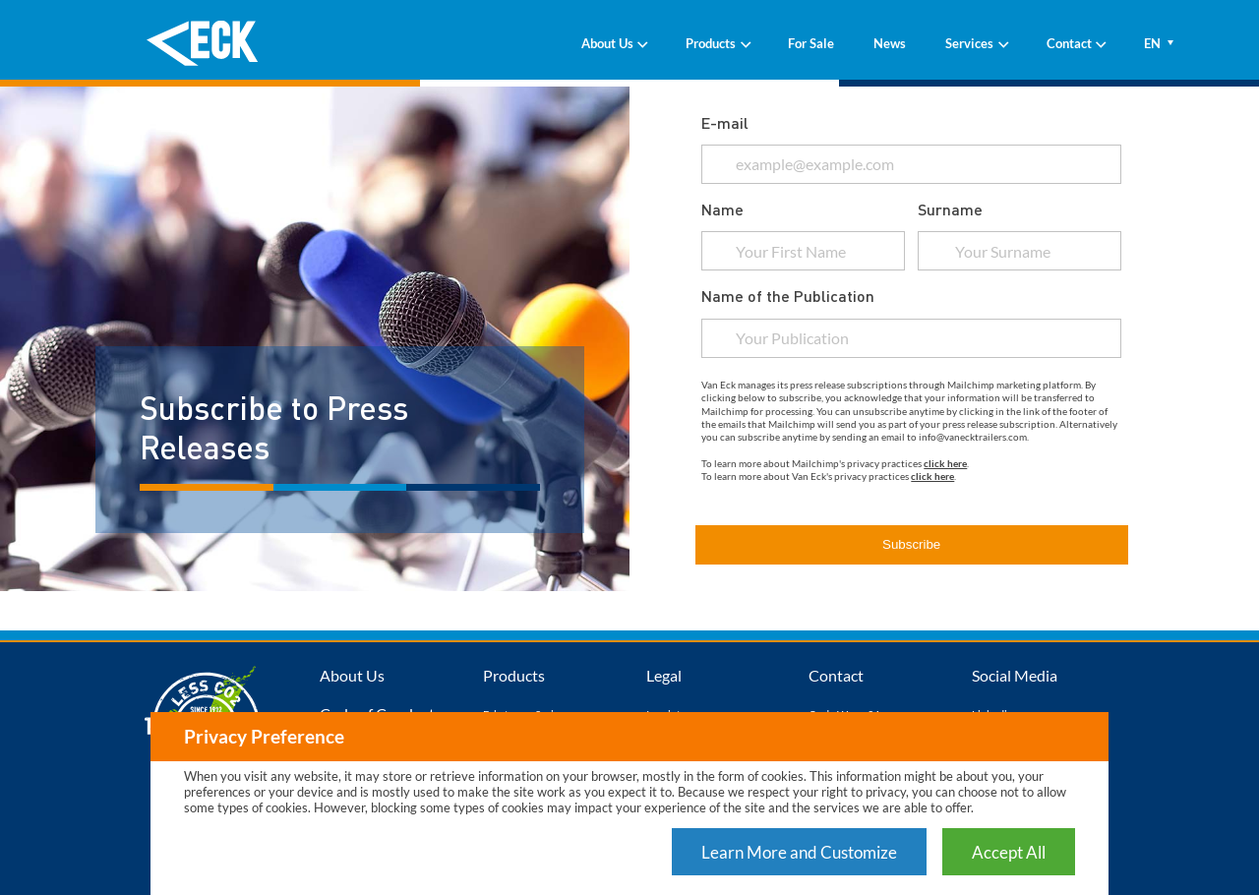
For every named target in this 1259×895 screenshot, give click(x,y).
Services (975, 43)
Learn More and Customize (799, 852)
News (889, 43)
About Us (613, 43)
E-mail (725, 122)
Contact (1076, 43)
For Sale (811, 43)
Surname (950, 209)
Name (722, 209)
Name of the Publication (787, 295)
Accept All (1009, 852)
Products (717, 43)
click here (945, 463)
